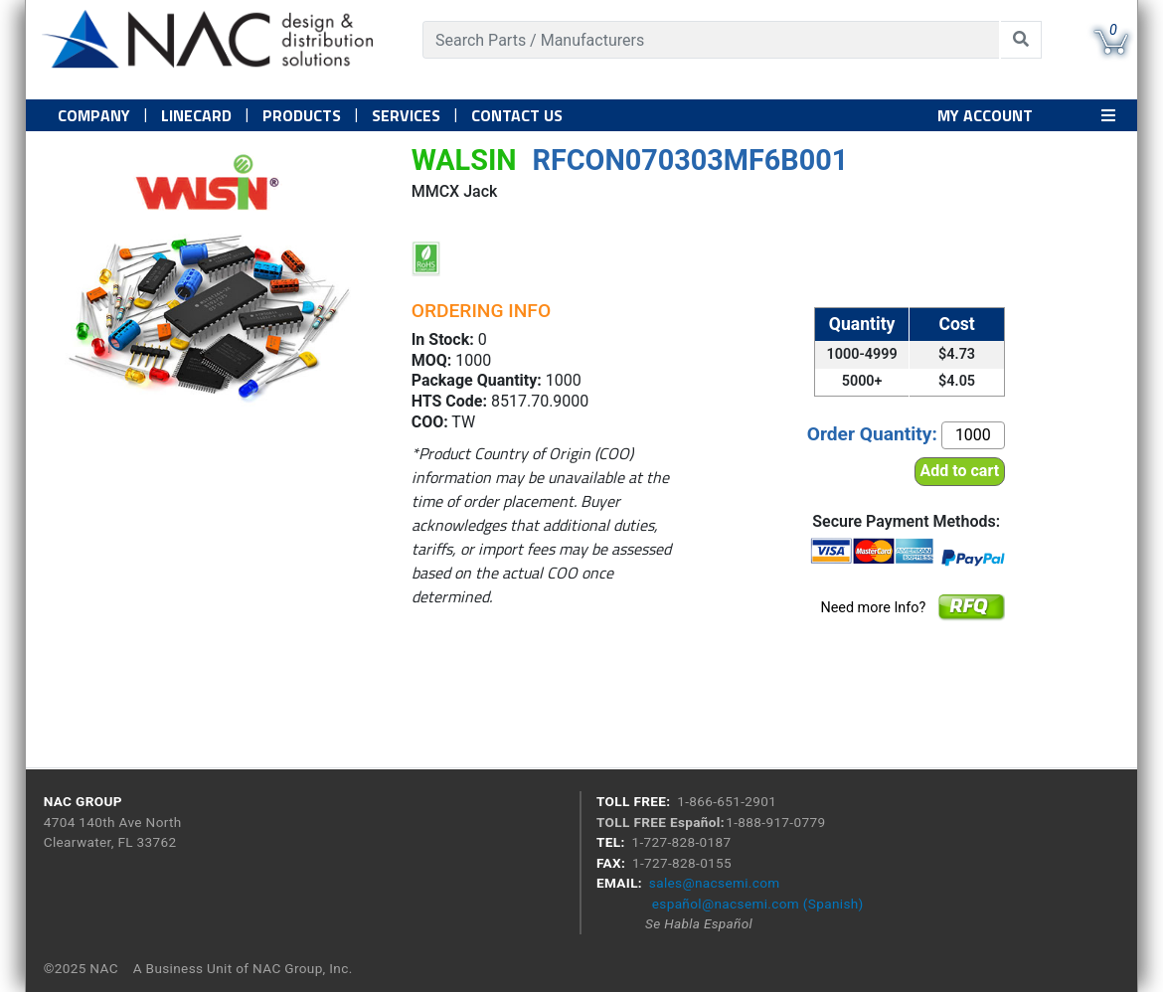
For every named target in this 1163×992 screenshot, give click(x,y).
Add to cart (960, 470)
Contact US (517, 115)
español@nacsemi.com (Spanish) (758, 903)
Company (94, 115)
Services (406, 115)
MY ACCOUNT (985, 115)
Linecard (196, 115)
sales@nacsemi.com (714, 883)
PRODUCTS (301, 115)
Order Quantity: (872, 433)
